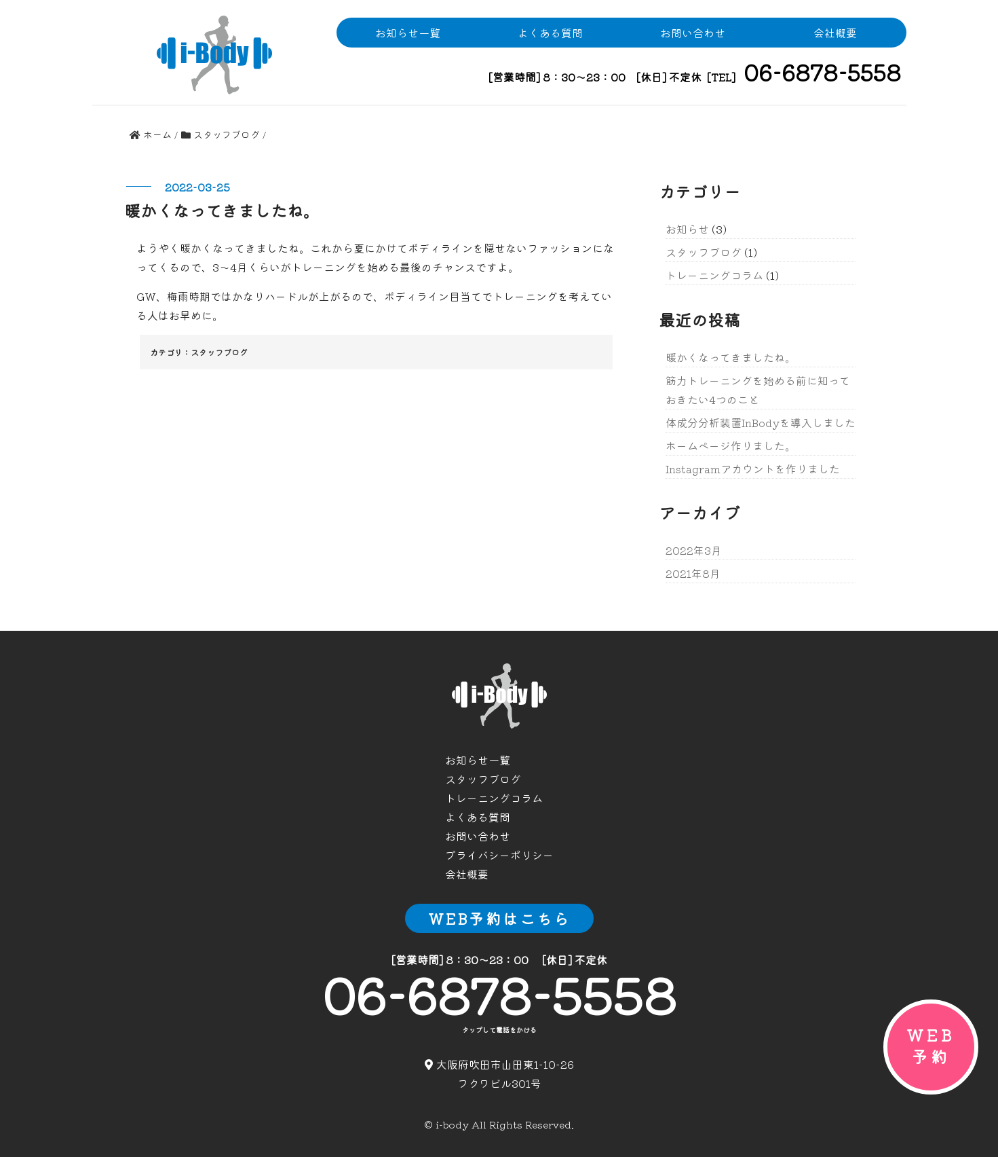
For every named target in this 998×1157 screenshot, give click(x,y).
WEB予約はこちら (499, 918)
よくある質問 (550, 32)
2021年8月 (693, 573)
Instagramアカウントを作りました (753, 468)
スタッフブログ (219, 352)
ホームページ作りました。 (731, 445)
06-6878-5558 (499, 993)
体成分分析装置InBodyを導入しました (761, 422)
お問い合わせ (692, 32)
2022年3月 (694, 550)
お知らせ (687, 229)
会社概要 (835, 32)
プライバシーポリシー (499, 855)
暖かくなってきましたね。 (731, 357)
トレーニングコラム (714, 275)
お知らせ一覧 (407, 32)
